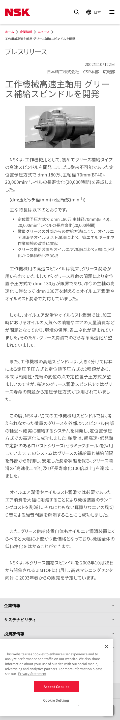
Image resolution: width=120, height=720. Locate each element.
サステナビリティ (20, 620)
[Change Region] (94, 12)
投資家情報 (14, 634)
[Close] (106, 646)
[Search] (77, 12)
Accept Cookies (56, 686)
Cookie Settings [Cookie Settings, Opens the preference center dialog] (56, 700)
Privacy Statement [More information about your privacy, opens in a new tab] (32, 673)
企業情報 (12, 605)
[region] (56, 677)
